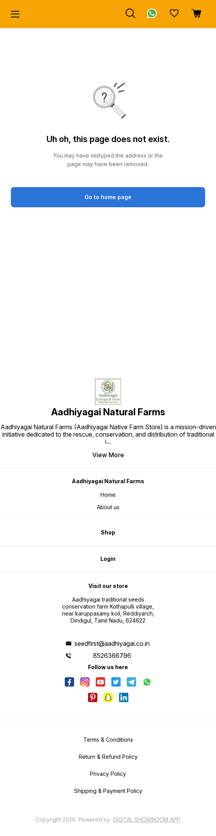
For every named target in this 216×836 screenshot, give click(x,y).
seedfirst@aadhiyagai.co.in (112, 643)
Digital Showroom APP (146, 819)
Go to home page (108, 197)
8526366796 (112, 655)
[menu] (15, 14)
